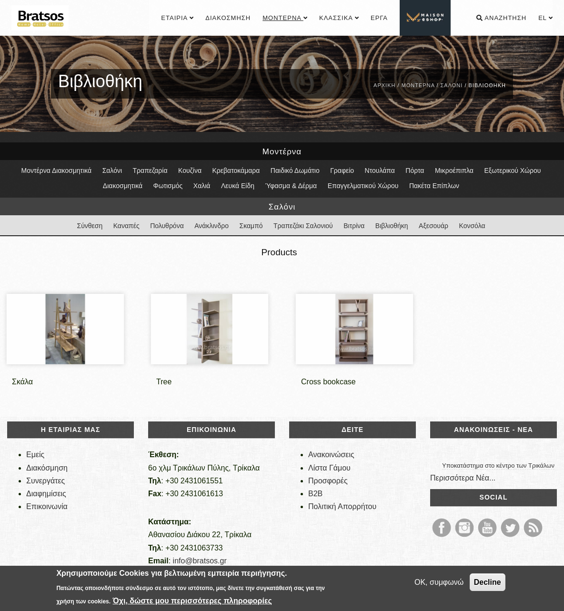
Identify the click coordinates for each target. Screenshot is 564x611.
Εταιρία (177, 17)
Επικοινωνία (47, 506)
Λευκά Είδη (237, 186)
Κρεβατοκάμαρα (236, 170)
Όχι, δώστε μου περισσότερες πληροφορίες (192, 601)
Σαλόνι (452, 85)
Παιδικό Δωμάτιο (295, 170)
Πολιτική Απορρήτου (342, 506)
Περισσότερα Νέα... (462, 478)
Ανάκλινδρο (211, 226)
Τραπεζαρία (150, 170)
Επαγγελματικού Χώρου (363, 186)
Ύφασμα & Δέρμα (291, 186)
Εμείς (35, 455)
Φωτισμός (168, 186)
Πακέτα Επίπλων (434, 186)
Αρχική (384, 85)
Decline (487, 582)
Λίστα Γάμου (329, 468)
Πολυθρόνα (167, 226)
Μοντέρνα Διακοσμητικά (56, 170)
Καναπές (126, 226)
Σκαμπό (251, 226)
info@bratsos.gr (200, 561)
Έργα (379, 17)
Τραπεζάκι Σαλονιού (303, 226)
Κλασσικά (339, 17)
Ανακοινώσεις (331, 455)
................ (425, 17)
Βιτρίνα (353, 226)
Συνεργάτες (45, 481)
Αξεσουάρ (433, 226)
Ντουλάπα (380, 170)
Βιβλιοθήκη (391, 226)
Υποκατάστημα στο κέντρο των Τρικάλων (498, 465)
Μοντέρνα (284, 17)
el (545, 17)
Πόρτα (414, 170)
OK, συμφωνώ (438, 582)
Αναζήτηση (501, 17)
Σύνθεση (89, 226)
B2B (315, 494)
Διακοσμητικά (122, 186)
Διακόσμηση (228, 17)
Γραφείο (342, 170)
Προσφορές (328, 481)
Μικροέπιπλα (454, 170)
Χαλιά (202, 186)
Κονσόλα (472, 226)
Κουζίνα (189, 170)
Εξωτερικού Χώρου (512, 170)
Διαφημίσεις (46, 494)
